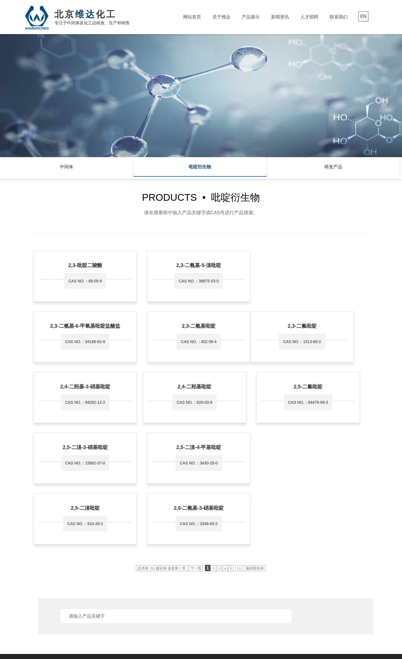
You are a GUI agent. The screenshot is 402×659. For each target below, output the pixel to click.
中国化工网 (156, 643)
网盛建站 (204, 643)
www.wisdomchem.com (195, 605)
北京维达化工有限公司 (84, 643)
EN (363, 16)
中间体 (66, 168)
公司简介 (34, 571)
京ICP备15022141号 (262, 643)
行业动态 (125, 579)
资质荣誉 (34, 579)
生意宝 (190, 643)
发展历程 (34, 586)
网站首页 (192, 17)
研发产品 (333, 168)
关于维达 (221, 17)
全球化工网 (175, 643)
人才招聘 (309, 17)
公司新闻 (125, 571)
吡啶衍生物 (199, 168)
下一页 (195, 451)
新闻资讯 (280, 17)
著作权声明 (222, 643)
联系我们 (339, 17)
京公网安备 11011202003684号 (311, 643)
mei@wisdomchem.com (195, 597)
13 (239, 451)
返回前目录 (255, 451)
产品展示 (251, 17)
